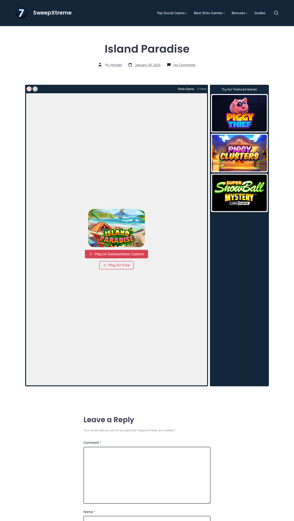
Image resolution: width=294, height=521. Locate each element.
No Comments (184, 65)
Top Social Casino (172, 13)
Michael (116, 65)
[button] (116, 228)
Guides (259, 13)
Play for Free (116, 265)
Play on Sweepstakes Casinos (116, 253)
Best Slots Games (209, 13)
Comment (92, 442)
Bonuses (240, 13)
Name (89, 512)
